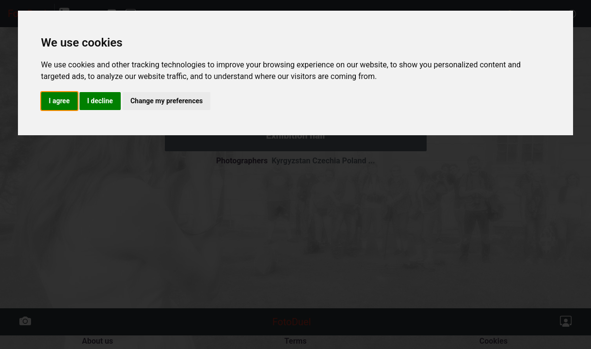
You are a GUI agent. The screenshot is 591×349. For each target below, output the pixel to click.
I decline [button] (100, 101)
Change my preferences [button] (166, 101)
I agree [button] (59, 101)
